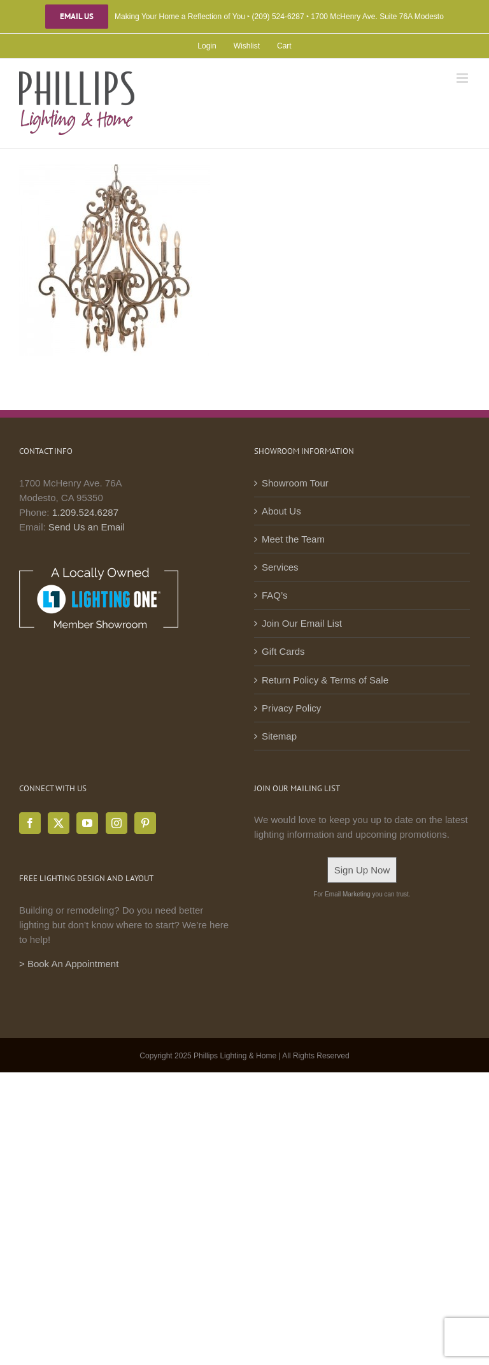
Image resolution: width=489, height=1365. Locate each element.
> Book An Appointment (68, 963)
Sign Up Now (362, 870)
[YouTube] (87, 823)
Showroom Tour (295, 483)
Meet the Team (293, 539)
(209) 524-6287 (278, 16)
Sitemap (279, 736)
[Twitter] (58, 823)
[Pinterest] (145, 823)
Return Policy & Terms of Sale (325, 680)
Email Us (77, 16)
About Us (281, 511)
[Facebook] (30, 823)
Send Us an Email (86, 527)
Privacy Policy (291, 708)
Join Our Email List (302, 623)
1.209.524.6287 (85, 512)
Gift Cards (283, 651)
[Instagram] (116, 823)
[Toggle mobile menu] (463, 78)
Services (280, 567)
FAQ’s (275, 595)
